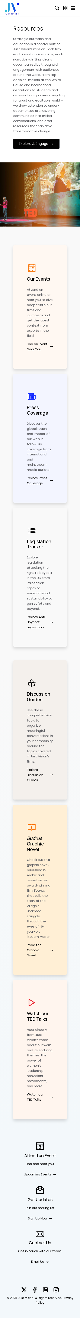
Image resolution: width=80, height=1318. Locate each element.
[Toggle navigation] (73, 8)
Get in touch (28, 1251)
